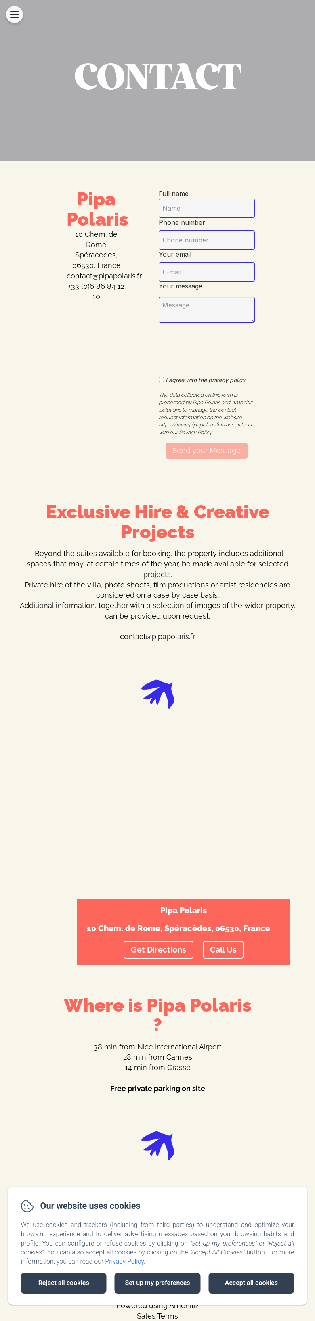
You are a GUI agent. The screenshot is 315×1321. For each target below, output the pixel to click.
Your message (180, 286)
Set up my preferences (157, 1283)
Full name (174, 194)
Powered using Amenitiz (157, 1305)
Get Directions (158, 950)
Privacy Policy (124, 1261)
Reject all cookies (63, 1283)
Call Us (223, 950)
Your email (175, 254)
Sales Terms (157, 1316)
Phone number (182, 222)
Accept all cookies (251, 1283)
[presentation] (226, 345)
